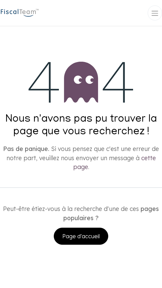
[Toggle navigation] (155, 12)
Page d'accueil (81, 236)
